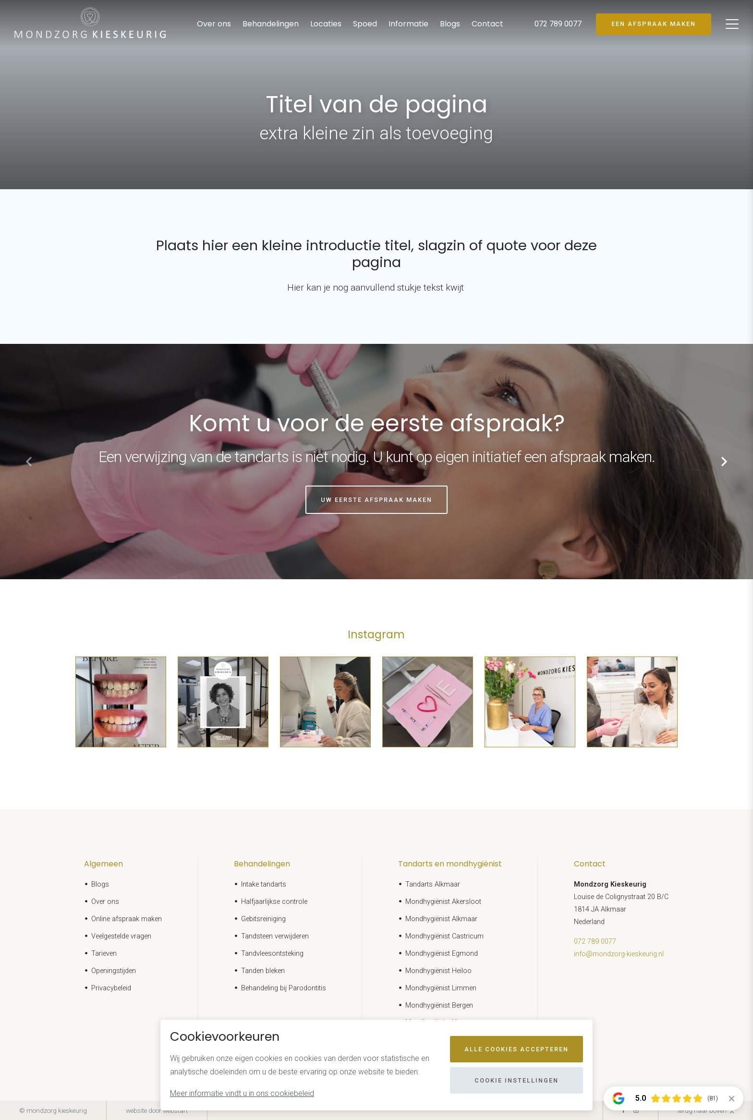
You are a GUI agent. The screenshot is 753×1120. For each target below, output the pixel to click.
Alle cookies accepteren (516, 1049)
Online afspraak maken (126, 919)
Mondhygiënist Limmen (440, 988)
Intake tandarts (263, 884)
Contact (487, 23)
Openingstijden (113, 971)
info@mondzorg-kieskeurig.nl (619, 954)
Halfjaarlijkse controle (274, 902)
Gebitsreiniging (263, 919)
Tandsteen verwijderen (275, 936)
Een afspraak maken (653, 23)
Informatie (408, 23)
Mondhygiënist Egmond (441, 954)
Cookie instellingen (516, 1080)
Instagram (376, 634)
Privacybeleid (111, 988)
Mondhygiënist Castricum (444, 936)
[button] (724, 461)
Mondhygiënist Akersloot (443, 902)
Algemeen (103, 863)
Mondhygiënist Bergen (439, 1005)
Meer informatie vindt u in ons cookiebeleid (242, 1093)
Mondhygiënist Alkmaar (441, 919)
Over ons (214, 23)
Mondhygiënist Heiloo (438, 971)
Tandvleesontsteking (272, 954)
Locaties (325, 23)
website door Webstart (157, 1110)
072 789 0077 (595, 941)
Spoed (365, 23)
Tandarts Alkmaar (432, 884)
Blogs (450, 23)
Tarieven (104, 954)
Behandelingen (271, 23)
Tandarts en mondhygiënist (450, 863)
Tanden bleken (263, 971)
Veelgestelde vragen (121, 936)
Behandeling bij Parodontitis (283, 988)
